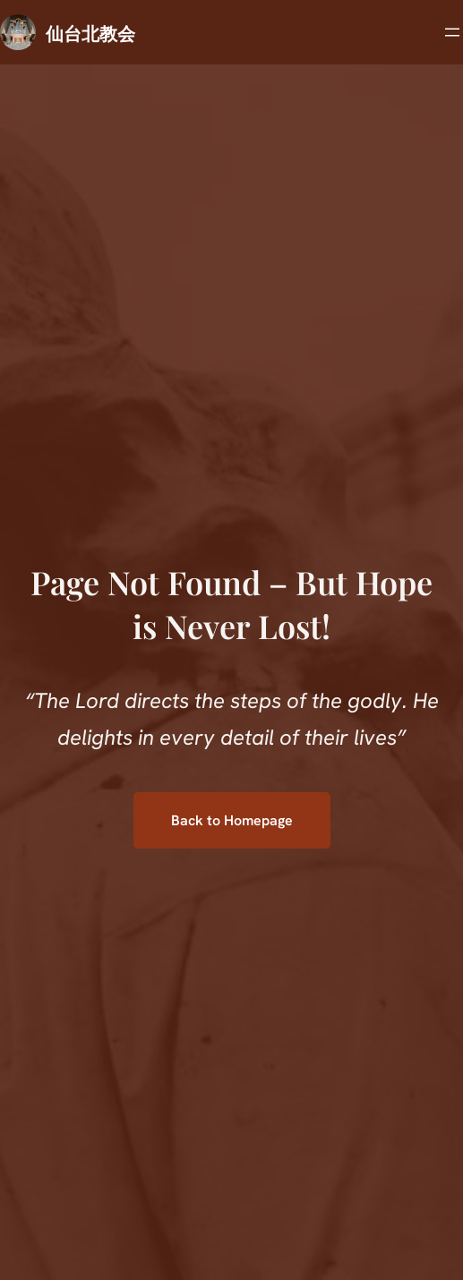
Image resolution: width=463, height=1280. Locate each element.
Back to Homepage (232, 820)
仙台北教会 (90, 33)
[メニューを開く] (452, 32)
